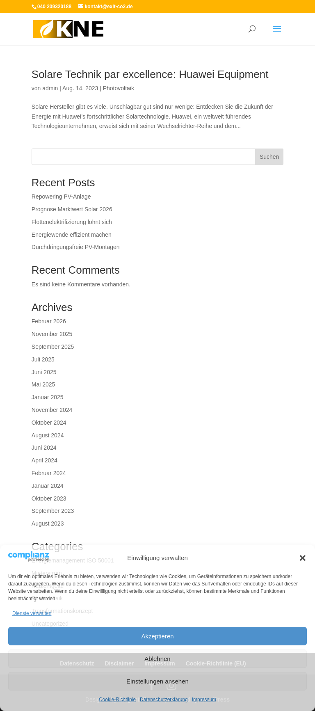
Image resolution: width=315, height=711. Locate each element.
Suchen (269, 156)
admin (50, 88)
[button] (303, 558)
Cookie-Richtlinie (117, 699)
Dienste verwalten (31, 613)
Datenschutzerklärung (164, 699)
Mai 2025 (43, 384)
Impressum (204, 699)
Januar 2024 (48, 485)
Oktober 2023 (49, 498)
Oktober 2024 (49, 422)
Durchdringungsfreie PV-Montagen (76, 247)
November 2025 (52, 334)
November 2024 (52, 410)
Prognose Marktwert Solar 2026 (72, 209)
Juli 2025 (43, 359)
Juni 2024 (44, 447)
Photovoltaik (118, 88)
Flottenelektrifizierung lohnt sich (72, 222)
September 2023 (53, 511)
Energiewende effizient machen (72, 234)
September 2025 (53, 346)
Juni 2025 (44, 372)
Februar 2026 (49, 321)
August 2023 (48, 523)
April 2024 (44, 460)
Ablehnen (157, 658)
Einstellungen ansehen (157, 681)
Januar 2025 (48, 397)
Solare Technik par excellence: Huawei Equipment (150, 74)
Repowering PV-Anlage (61, 196)
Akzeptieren (157, 636)
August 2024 (48, 435)
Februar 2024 (49, 473)
